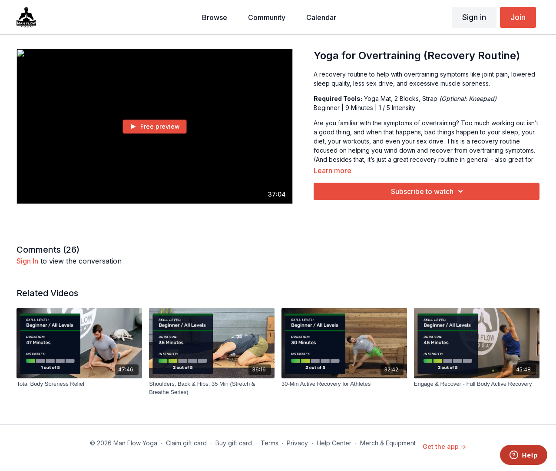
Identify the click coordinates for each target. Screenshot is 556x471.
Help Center (334, 443)
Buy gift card (233, 443)
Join (518, 17)
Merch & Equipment (388, 443)
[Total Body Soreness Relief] (79, 384)
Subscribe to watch (428, 191)
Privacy (297, 443)
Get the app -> (444, 446)
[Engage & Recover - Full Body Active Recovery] (476, 384)
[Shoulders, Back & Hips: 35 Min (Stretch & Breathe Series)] (212, 388)
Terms (269, 443)
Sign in (474, 17)
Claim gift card (186, 443)
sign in (27, 261)
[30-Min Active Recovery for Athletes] (344, 384)
